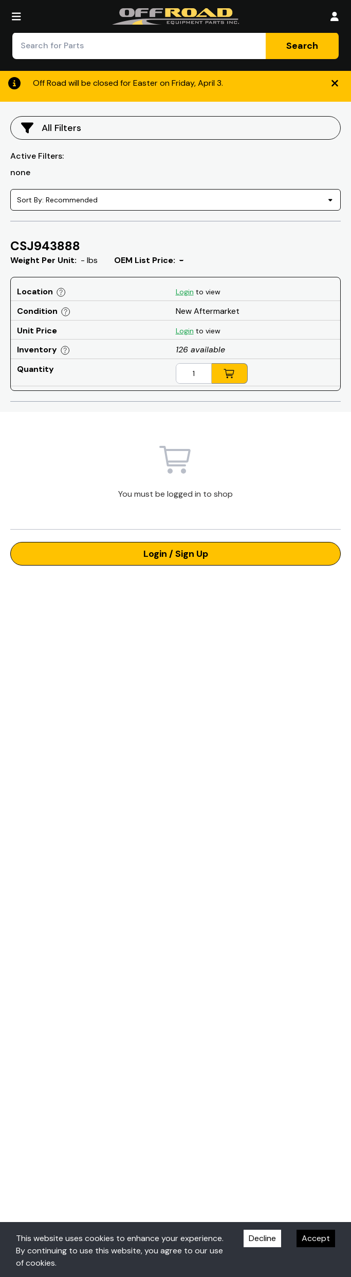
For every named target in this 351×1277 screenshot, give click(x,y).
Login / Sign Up (175, 554)
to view (198, 291)
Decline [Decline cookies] (262, 1238)
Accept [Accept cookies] (316, 1238)
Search (302, 46)
